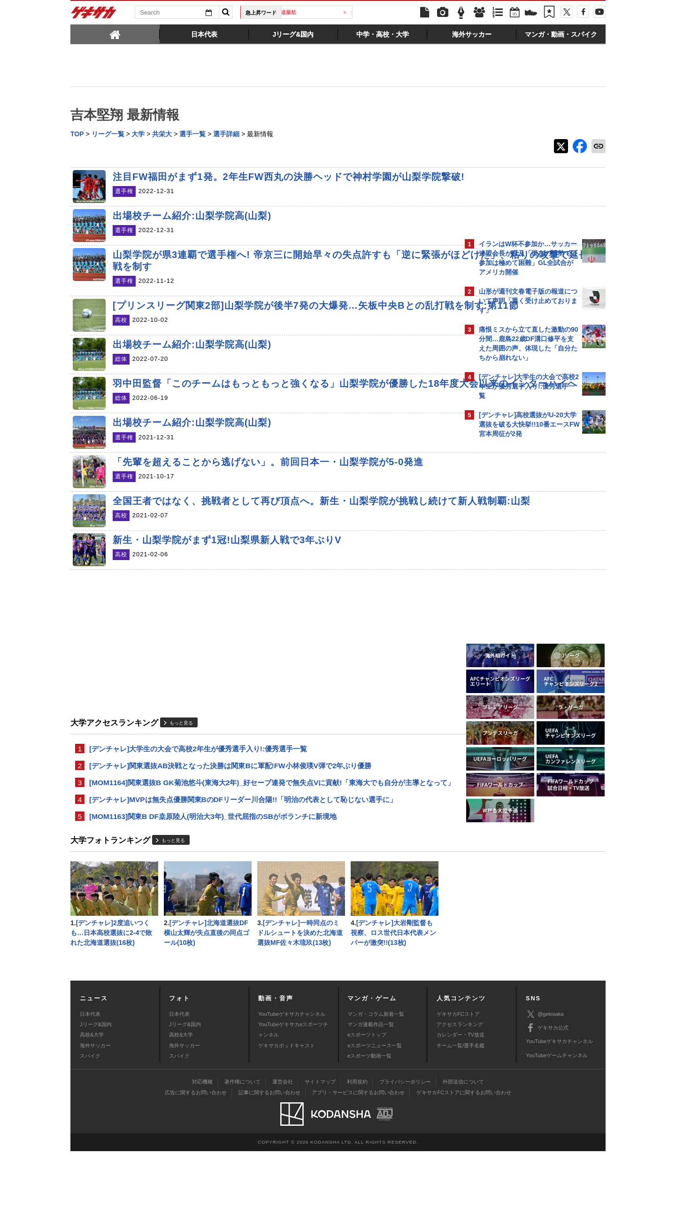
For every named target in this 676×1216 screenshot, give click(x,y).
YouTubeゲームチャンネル (557, 1120)
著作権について (242, 1146)
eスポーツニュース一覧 (374, 1110)
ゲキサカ (93, 15)
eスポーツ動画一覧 (369, 1120)
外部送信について (463, 1146)
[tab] (115, 33)
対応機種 (202, 1146)
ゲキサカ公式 (547, 1093)
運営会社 (282, 1146)
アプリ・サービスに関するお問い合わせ (358, 1157)
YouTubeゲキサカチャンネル (291, 1078)
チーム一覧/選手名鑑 (460, 1110)
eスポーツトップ (366, 1099)
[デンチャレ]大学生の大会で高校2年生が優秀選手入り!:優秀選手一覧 (198, 796)
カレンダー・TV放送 (460, 1099)
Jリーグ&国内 (96, 1089)
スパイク (90, 1120)
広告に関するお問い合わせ (196, 1157)
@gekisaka (545, 1079)
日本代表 (90, 1078)
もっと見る (181, 769)
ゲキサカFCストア (458, 1078)
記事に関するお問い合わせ (269, 1157)
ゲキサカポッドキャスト (286, 1110)
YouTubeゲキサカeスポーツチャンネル (293, 1094)
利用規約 (357, 1146)
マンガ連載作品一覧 (370, 1089)
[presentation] (115, 33)
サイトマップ (320, 1146)
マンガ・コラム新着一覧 (375, 1078)
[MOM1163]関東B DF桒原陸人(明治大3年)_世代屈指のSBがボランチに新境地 (213, 878)
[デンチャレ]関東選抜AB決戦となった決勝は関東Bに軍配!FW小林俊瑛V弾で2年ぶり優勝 (230, 814)
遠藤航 (320, 12)
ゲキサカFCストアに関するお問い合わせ (463, 1157)
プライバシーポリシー (405, 1146)
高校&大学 (92, 1099)
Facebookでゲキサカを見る (518, 604)
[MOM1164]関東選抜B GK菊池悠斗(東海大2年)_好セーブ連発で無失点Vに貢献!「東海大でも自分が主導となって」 (264, 836)
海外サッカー (95, 1110)
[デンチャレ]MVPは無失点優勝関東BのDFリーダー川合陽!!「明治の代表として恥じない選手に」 (243, 860)
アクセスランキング (460, 1089)
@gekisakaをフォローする (516, 585)
